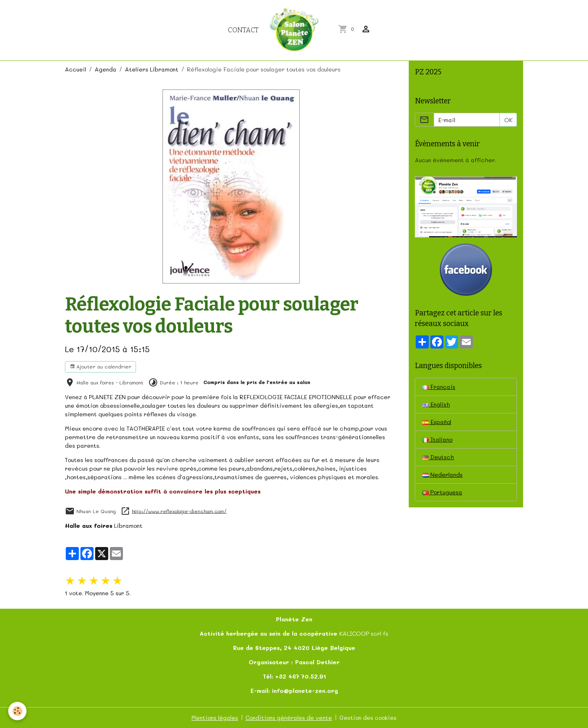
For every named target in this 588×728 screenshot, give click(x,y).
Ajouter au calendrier (100, 366)
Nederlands (442, 474)
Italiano (437, 439)
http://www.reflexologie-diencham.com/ (179, 511)
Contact (243, 30)
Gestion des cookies (367, 717)
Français (438, 387)
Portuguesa (442, 492)
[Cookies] (17, 711)
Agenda (105, 69)
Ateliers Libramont (151, 69)
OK (508, 120)
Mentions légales (215, 717)
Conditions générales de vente (288, 717)
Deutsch (438, 457)
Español (436, 422)
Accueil (75, 69)
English (436, 404)
